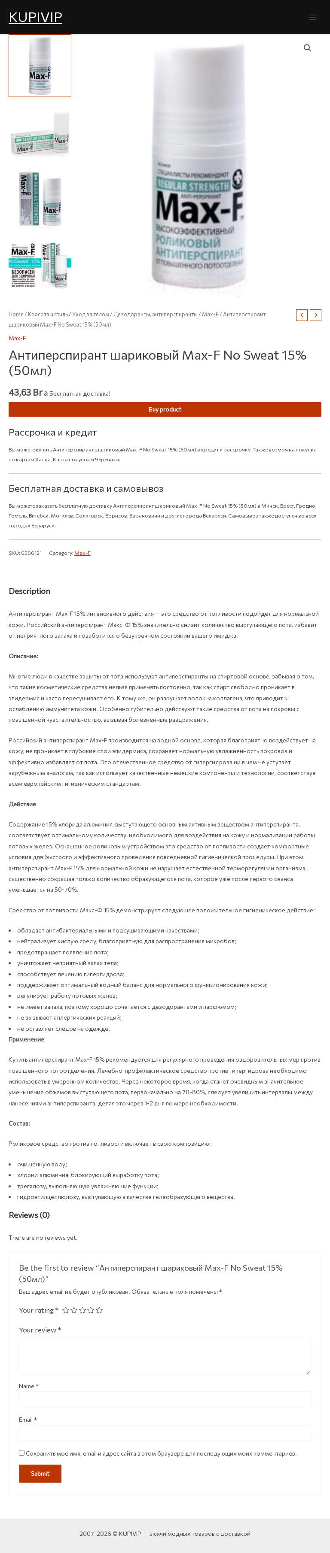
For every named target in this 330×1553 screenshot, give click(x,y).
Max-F (210, 314)
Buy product (165, 409)
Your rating (39, 1309)
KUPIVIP (35, 16)
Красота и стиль (48, 314)
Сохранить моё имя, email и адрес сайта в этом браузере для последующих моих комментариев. (161, 1453)
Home (16, 314)
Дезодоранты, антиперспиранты (155, 314)
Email (28, 1419)
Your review (40, 1329)
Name (29, 1386)
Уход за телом (90, 314)
